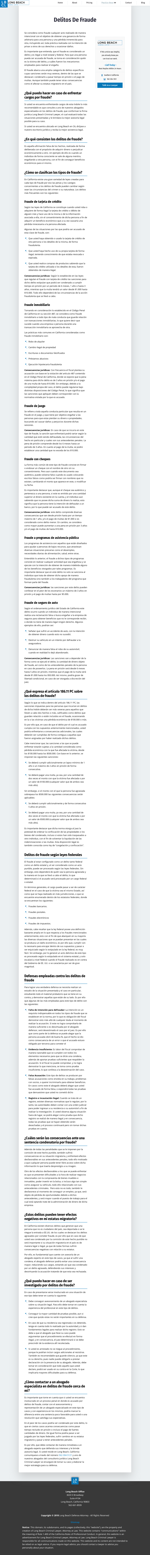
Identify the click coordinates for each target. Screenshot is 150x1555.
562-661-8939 (75, 1505)
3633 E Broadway (75, 1495)
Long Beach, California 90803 (75, 1501)
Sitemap (75, 1522)
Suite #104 (75, 1498)
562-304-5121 (65, 1455)
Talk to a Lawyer (110, 85)
